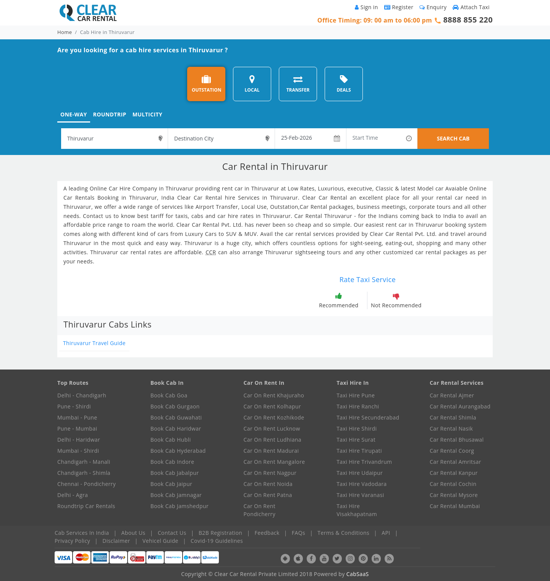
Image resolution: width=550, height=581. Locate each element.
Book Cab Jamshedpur (179, 506)
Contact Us (172, 532)
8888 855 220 (468, 20)
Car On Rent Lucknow (272, 428)
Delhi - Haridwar (78, 439)
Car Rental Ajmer (452, 395)
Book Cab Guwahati (176, 417)
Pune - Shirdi (74, 406)
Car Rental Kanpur (454, 472)
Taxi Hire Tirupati (359, 450)
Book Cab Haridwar (175, 428)
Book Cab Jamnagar (176, 495)
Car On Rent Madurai (271, 450)
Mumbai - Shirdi (78, 450)
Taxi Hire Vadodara (361, 483)
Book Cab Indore (172, 461)
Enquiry (432, 7)
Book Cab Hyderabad (178, 450)
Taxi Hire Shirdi (356, 428)
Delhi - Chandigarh (81, 395)
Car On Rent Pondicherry (260, 510)
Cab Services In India (82, 532)
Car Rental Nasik (451, 428)
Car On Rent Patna (268, 495)
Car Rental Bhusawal (457, 439)
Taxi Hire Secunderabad (367, 417)
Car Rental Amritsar (455, 461)
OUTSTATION (207, 83)
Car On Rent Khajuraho (274, 395)
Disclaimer (116, 540)
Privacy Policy (72, 540)
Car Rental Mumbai (455, 506)
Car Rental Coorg (452, 450)
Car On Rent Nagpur (270, 472)
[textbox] (114, 138)
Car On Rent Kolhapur (272, 406)
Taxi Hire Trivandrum (364, 461)
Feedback (267, 532)
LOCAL (251, 83)
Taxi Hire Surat (355, 439)
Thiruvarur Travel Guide (94, 343)
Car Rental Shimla (453, 417)
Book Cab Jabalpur (174, 472)
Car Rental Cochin (453, 483)
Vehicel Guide (160, 540)
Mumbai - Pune (77, 417)
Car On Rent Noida (268, 483)
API (386, 532)
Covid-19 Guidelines (217, 540)
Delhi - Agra (72, 495)
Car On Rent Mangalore (274, 461)
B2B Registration (220, 532)
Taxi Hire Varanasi (360, 495)
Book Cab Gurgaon (175, 406)
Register (399, 7)
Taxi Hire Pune (355, 395)
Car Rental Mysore (454, 495)
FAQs (298, 532)
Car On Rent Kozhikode (274, 417)
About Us (133, 532)
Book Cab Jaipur (171, 483)
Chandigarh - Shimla (83, 472)
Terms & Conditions (343, 532)
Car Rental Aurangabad (460, 406)
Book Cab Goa (169, 395)
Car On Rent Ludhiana (273, 439)
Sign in (366, 7)
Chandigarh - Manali (83, 461)
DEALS (343, 83)
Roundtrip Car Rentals (86, 506)
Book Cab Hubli (170, 439)
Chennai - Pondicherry (86, 483)
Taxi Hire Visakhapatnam (356, 510)
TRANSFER (298, 83)
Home (64, 32)
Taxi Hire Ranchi (357, 406)
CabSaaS (357, 574)
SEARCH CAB (453, 138)
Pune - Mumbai (77, 428)
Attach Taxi (471, 7)
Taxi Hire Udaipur (359, 472)
